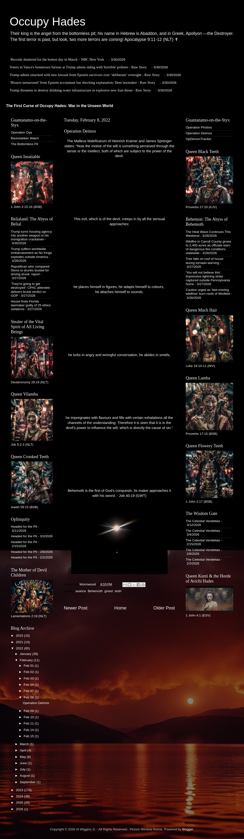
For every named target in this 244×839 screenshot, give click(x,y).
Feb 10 (29, 717)
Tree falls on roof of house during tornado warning (204, 260)
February (27, 660)
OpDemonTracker (198, 139)
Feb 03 (29, 678)
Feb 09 (29, 711)
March (25, 744)
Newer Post (75, 607)
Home (120, 607)
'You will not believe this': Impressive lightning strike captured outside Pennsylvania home (208, 278)
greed (108, 591)
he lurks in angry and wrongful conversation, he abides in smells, (119, 355)
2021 (20, 642)
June (24, 763)
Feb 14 (29, 730)
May (23, 757)
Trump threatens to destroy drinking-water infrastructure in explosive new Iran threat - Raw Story (80, 90)
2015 (20, 635)
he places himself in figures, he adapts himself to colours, (119, 287)
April (23, 750)
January (26, 654)
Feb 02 (29, 672)
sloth (117, 591)
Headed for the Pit (24, 526)
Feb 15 (29, 736)
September (28, 782)
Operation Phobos (199, 127)
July (23, 769)
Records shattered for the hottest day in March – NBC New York (57, 59)
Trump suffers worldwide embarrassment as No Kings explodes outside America (31, 252)
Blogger (187, 829)
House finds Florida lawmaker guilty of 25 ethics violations (31, 305)
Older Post (164, 607)
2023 (20, 790)
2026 (20, 809)
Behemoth (95, 591)
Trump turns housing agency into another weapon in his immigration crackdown (31, 235)
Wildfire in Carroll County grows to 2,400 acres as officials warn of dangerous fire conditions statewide (208, 247)
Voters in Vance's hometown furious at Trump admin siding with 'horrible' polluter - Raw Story (78, 67)
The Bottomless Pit (24, 144)
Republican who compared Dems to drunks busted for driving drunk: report (30, 270)
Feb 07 (29, 691)
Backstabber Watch (25, 138)
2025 (20, 802)
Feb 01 (29, 665)
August (25, 775)
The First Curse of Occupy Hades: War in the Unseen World (59, 106)
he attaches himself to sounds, (119, 292)
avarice (80, 591)
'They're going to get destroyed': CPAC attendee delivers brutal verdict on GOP (30, 289)
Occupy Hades (48, 21)
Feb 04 (29, 684)
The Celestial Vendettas (203, 521)
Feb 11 (29, 723)
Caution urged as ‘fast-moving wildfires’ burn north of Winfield (208, 291)
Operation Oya (21, 132)
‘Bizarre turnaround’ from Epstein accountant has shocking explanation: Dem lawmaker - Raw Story (82, 82)
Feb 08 (29, 697)
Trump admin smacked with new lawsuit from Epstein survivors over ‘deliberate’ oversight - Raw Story (85, 75)
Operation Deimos (36, 703)
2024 (20, 796)
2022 (20, 648)
